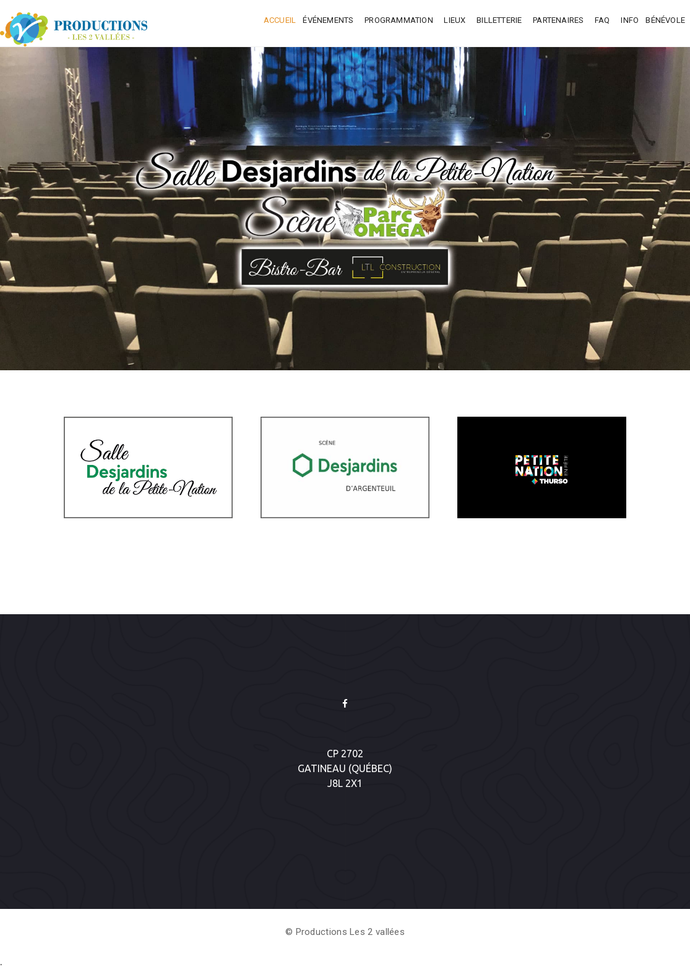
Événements (329, 20)
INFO (630, 20)
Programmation (399, 20)
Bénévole (665, 20)
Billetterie (500, 20)
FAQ (603, 20)
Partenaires (559, 20)
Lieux (455, 20)
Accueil (280, 20)
